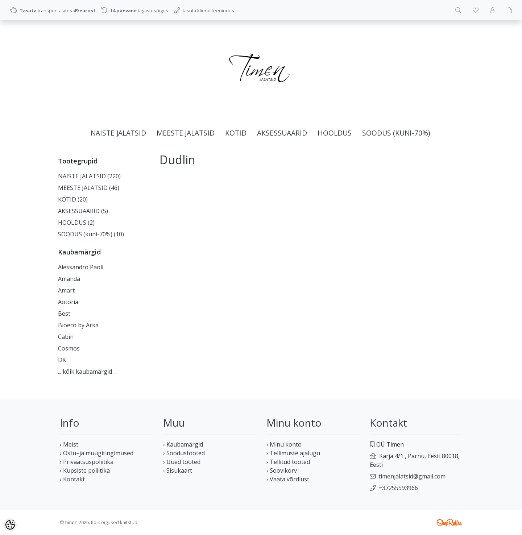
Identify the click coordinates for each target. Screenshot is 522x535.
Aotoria (68, 302)
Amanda (69, 279)
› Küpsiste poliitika (85, 470)
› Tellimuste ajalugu (293, 453)
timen (71, 522)
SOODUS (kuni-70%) (396, 133)
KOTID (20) (73, 199)
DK (62, 360)
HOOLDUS (335, 133)
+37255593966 (398, 488)
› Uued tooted (181, 462)
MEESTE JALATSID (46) (88, 188)
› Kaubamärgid (183, 444)
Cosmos (69, 348)
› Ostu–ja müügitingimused (96, 453)
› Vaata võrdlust (287, 479)
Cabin (66, 337)
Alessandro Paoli (80, 267)
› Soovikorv (281, 470)
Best (64, 314)
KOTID (235, 133)
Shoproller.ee (449, 522)
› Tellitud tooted (288, 462)
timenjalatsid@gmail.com (412, 476)
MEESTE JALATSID (186, 133)
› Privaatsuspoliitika (86, 462)
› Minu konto (284, 444)
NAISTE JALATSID (118, 133)
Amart (66, 290)
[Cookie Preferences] (10, 524)
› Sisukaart (177, 470)
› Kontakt (72, 479)
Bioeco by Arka (78, 325)
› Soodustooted (184, 453)
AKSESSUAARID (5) (83, 211)
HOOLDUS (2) (76, 223)
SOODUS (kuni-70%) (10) (91, 234)
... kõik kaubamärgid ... (87, 372)
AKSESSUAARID (282, 133)
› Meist (69, 444)
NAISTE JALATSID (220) (89, 176)
